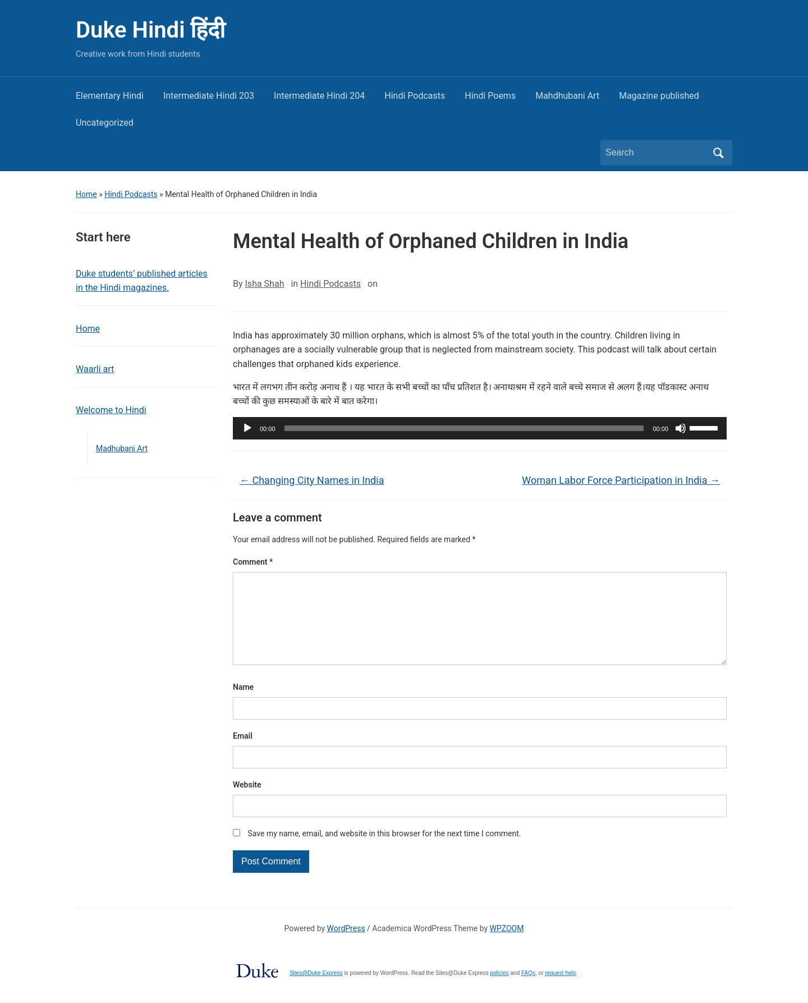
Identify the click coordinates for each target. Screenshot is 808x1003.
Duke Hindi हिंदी (150, 30)
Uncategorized (105, 122)
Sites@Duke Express (316, 991)
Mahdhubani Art (567, 95)
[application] (480, 428)
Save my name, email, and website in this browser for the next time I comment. (384, 851)
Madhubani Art (122, 448)
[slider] (464, 428)
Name (243, 704)
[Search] (656, 152)
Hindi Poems (490, 95)
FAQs (528, 991)
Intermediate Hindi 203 (208, 95)
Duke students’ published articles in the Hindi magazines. (142, 281)
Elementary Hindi (110, 95)
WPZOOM (507, 946)
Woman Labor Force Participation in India (621, 480)
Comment (253, 561)
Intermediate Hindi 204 (319, 95)
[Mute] (680, 428)
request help (560, 991)
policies (499, 991)
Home (86, 194)
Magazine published (659, 95)
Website (247, 802)
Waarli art (95, 369)
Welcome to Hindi (111, 410)
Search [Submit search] (718, 152)
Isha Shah (264, 283)
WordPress (346, 946)
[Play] (247, 428)
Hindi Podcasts (414, 95)
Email (242, 753)
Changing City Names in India (312, 480)
